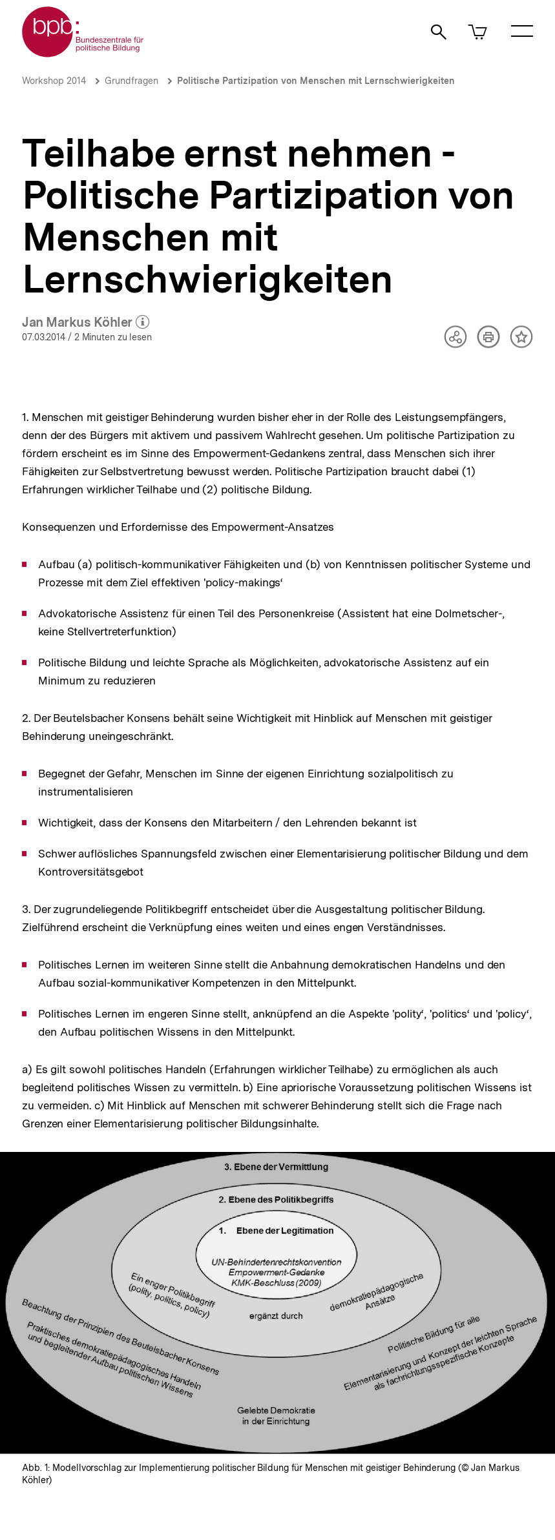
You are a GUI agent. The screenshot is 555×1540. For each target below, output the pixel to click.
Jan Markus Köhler (85, 322)
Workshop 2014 (54, 81)
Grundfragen (131, 81)
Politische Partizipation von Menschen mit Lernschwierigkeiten (316, 81)
